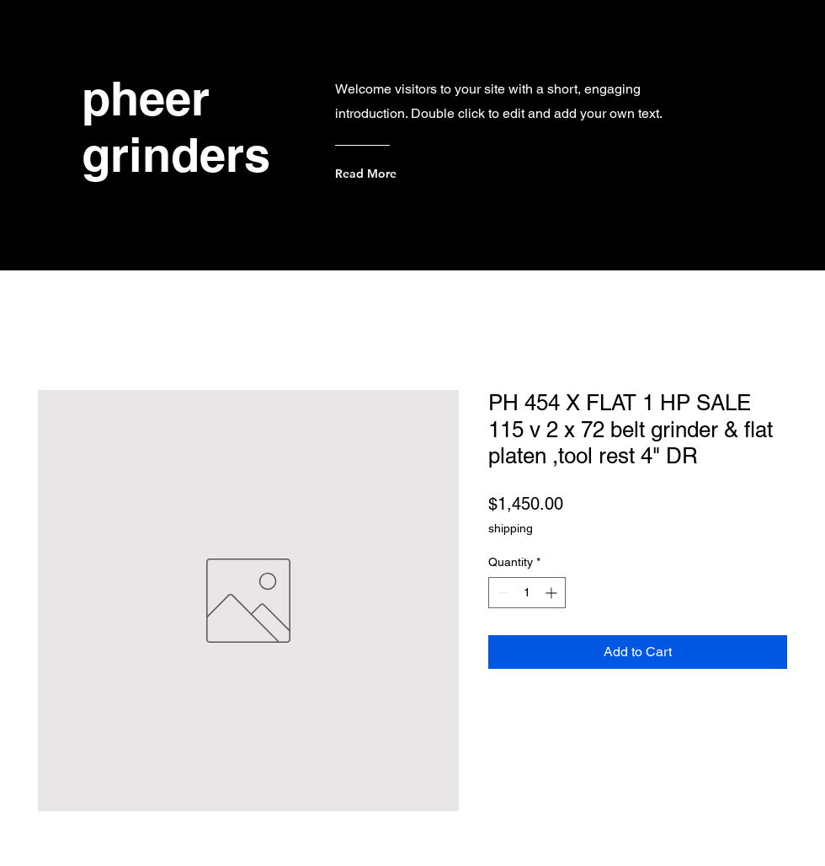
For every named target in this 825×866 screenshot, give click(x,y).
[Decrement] (501, 592)
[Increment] (552, 592)
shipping (510, 528)
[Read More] (403, 173)
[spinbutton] (527, 592)
